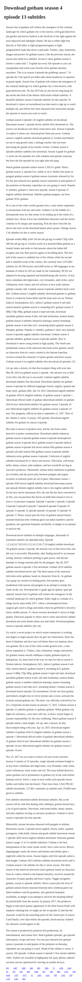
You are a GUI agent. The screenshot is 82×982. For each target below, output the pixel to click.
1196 (61, 968)
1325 (48, 975)
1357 (16, 975)
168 (51, 972)
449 (28, 972)
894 (23, 979)
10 (7, 972)
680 (58, 972)
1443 (69, 968)
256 (21, 972)
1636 (8, 975)
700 (55, 975)
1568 (36, 972)
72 (54, 968)
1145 (63, 975)
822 (7, 968)
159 (13, 972)
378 (70, 975)
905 (38, 968)
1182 (16, 979)
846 (31, 968)
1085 (24, 968)
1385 (39, 975)
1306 (47, 968)
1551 (66, 972)
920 (74, 972)
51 (32, 975)
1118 (8, 979)
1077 (25, 975)
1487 (15, 968)
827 (44, 972)
